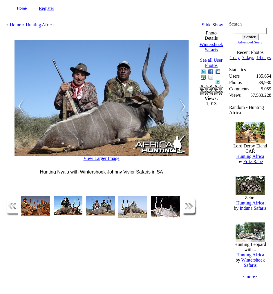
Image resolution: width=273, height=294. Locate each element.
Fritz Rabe (253, 161)
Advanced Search (251, 42)
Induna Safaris (253, 208)
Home (22, 8)
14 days (263, 57)
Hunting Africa (40, 24)
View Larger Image (102, 158)
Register (46, 8)
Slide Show (212, 24)
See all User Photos (211, 63)
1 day (235, 57)
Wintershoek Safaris (211, 47)
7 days (248, 57)
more (250, 276)
